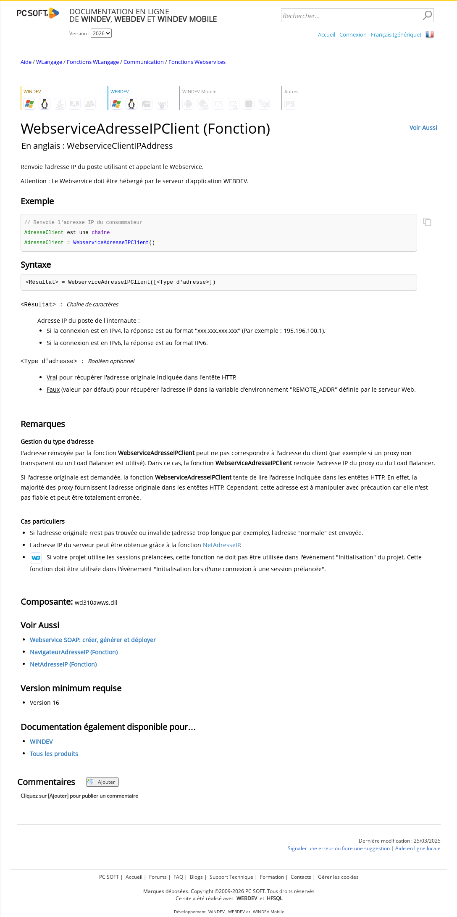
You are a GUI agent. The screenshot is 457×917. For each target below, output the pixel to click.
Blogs (196, 876)
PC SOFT (109, 876)
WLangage (49, 62)
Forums (158, 876)
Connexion (353, 34)
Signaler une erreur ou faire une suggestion (339, 849)
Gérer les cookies (338, 876)
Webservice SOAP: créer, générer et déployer (93, 641)
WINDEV (41, 743)
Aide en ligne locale (418, 849)
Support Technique (231, 876)
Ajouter (101, 783)
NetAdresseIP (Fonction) (63, 665)
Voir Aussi (423, 128)
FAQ (178, 876)
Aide (26, 62)
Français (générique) (396, 34)
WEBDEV (236, 911)
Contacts (301, 876)
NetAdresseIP (221, 546)
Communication (143, 62)
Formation (272, 876)
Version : (80, 33)
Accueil (326, 34)
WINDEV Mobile (268, 911)
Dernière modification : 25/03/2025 (400, 842)
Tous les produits (54, 755)
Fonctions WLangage (93, 62)
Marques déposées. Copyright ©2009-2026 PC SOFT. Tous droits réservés (229, 891)
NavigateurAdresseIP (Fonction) (74, 653)
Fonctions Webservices (197, 62)
